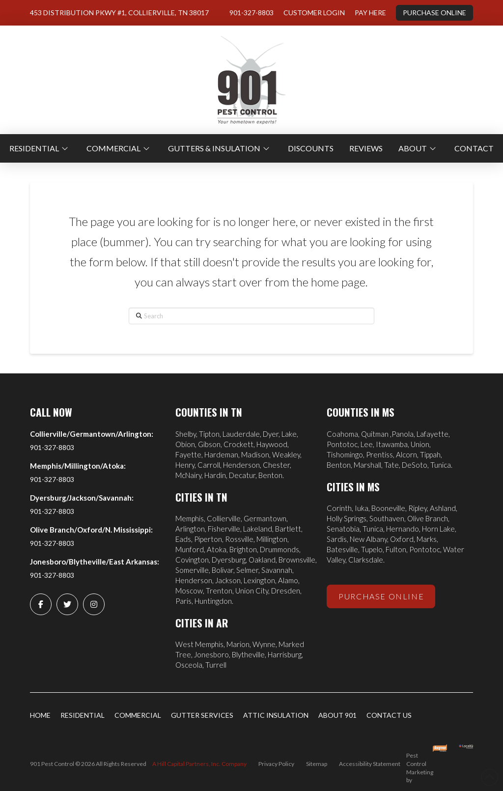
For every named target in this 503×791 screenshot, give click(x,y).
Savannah (276, 569)
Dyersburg (229, 559)
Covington (192, 559)
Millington (271, 539)
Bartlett (288, 528)
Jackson (228, 580)
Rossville (239, 539)
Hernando (402, 528)
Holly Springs (346, 518)
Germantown (265, 518)
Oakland (262, 559)
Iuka (361, 508)
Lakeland (257, 528)
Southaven (386, 518)
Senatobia (343, 528)
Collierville (224, 518)
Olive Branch (427, 518)
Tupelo (372, 549)
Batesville (342, 549)
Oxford (402, 539)
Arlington (190, 528)
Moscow (189, 590)
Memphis (189, 518)
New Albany (368, 539)
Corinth (339, 508)
